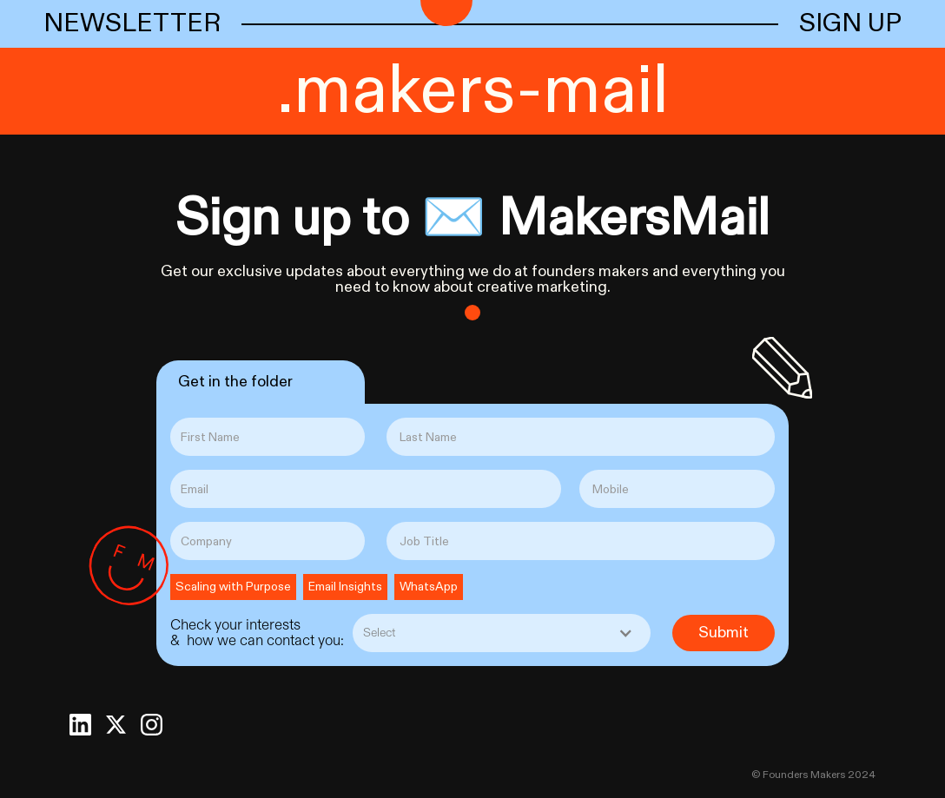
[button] (502, 633)
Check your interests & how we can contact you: (257, 633)
